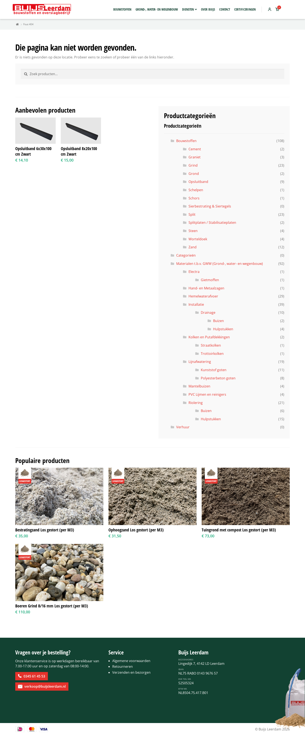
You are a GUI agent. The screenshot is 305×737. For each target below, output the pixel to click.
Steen (193, 230)
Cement (195, 149)
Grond (194, 173)
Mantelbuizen (199, 386)
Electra (194, 271)
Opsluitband (198, 181)
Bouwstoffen (122, 9)
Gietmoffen (210, 280)
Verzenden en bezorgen (131, 672)
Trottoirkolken (212, 353)
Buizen (218, 320)
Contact (224, 9)
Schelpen (196, 190)
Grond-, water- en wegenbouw (157, 9)
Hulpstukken (223, 329)
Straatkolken (211, 345)
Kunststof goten (213, 370)
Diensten (188, 9)
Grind (193, 165)
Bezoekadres (185, 659)
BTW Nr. (182, 689)
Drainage (208, 312)
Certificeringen (245, 9)
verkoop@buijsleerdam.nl (45, 686)
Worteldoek (198, 239)
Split (192, 214)
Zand (193, 247)
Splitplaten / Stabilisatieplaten (212, 222)
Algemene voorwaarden (131, 660)
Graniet (195, 157)
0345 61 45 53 (34, 676)
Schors (194, 198)
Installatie (196, 304)
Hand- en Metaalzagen (206, 288)
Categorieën (186, 255)
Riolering (196, 402)
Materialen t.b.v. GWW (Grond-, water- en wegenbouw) (219, 263)
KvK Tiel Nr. (184, 679)
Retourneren (122, 666)
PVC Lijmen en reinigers (207, 394)
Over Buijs (208, 9)
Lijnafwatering (200, 361)
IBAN (181, 669)
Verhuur (183, 427)
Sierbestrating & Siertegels (210, 206)
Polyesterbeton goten (218, 378)
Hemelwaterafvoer (203, 296)
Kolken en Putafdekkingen (209, 337)
